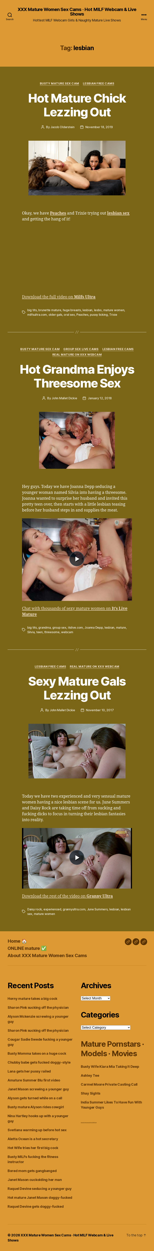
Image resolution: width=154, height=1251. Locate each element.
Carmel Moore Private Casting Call (109, 1084)
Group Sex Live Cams (80, 349)
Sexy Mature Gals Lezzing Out (77, 688)
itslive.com (75, 627)
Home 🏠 (17, 941)
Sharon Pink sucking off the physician (38, 1007)
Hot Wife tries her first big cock (33, 1148)
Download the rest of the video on (67, 896)
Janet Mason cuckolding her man (35, 1180)
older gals (55, 314)
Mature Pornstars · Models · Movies (112, 1048)
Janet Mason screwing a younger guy (38, 1089)
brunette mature (49, 310)
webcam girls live (87, 1122)
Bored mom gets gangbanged (32, 1171)
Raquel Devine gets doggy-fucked (36, 1206)
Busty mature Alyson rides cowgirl (36, 1107)
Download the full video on (58, 297)
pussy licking (99, 314)
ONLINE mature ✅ (27, 948)
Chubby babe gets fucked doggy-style (39, 1062)
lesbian (87, 310)
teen (39, 632)
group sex (59, 627)
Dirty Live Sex (83, 1122)
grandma (44, 627)
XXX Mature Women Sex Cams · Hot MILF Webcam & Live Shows (77, 11)
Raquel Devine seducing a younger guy (40, 1189)
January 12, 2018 (100, 398)
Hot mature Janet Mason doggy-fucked (40, 1198)
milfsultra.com (37, 314)
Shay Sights (90, 1093)
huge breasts (72, 310)
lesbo (98, 310)
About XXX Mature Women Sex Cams (47, 955)
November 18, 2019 (99, 127)
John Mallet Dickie (64, 398)
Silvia (31, 632)
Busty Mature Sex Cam (59, 83)
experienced (52, 909)
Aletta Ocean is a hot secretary (33, 1139)
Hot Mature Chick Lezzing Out (77, 105)
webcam (67, 632)
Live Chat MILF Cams (93, 1122)
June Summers (97, 909)
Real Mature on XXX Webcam (77, 354)
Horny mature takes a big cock (32, 999)
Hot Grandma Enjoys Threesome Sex (77, 376)
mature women (113, 310)
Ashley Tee (90, 1075)
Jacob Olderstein (62, 127)
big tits (32, 310)
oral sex (69, 314)
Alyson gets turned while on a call (35, 1098)
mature (121, 627)
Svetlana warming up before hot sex (37, 1130)
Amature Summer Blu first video (34, 1080)
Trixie (113, 314)
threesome (52, 632)
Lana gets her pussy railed (29, 1071)
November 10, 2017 (100, 710)
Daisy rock (34, 909)
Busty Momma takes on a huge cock (37, 1053)
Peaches (82, 314)
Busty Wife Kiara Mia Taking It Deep (110, 1067)
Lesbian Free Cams (98, 83)
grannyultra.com (74, 909)
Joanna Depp (93, 627)
